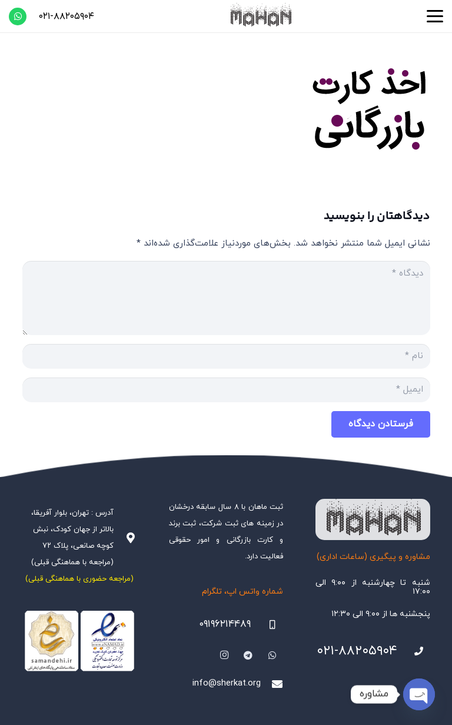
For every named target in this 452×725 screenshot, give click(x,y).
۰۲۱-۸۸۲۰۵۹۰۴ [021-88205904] (357, 651)
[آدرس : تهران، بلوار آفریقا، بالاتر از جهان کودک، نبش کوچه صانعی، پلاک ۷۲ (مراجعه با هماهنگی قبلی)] (125, 537)
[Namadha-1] (79, 641)
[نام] (226, 356)
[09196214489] (267, 625)
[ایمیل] (226, 390)
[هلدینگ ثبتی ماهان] (260, 16)
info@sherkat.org (226, 683)
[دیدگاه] (226, 298)
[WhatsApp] (17, 16)
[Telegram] (248, 655)
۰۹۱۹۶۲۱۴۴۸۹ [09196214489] (225, 624)
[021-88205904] (413, 651)
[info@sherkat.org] (272, 683)
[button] (435, 16)
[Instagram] (225, 655)
